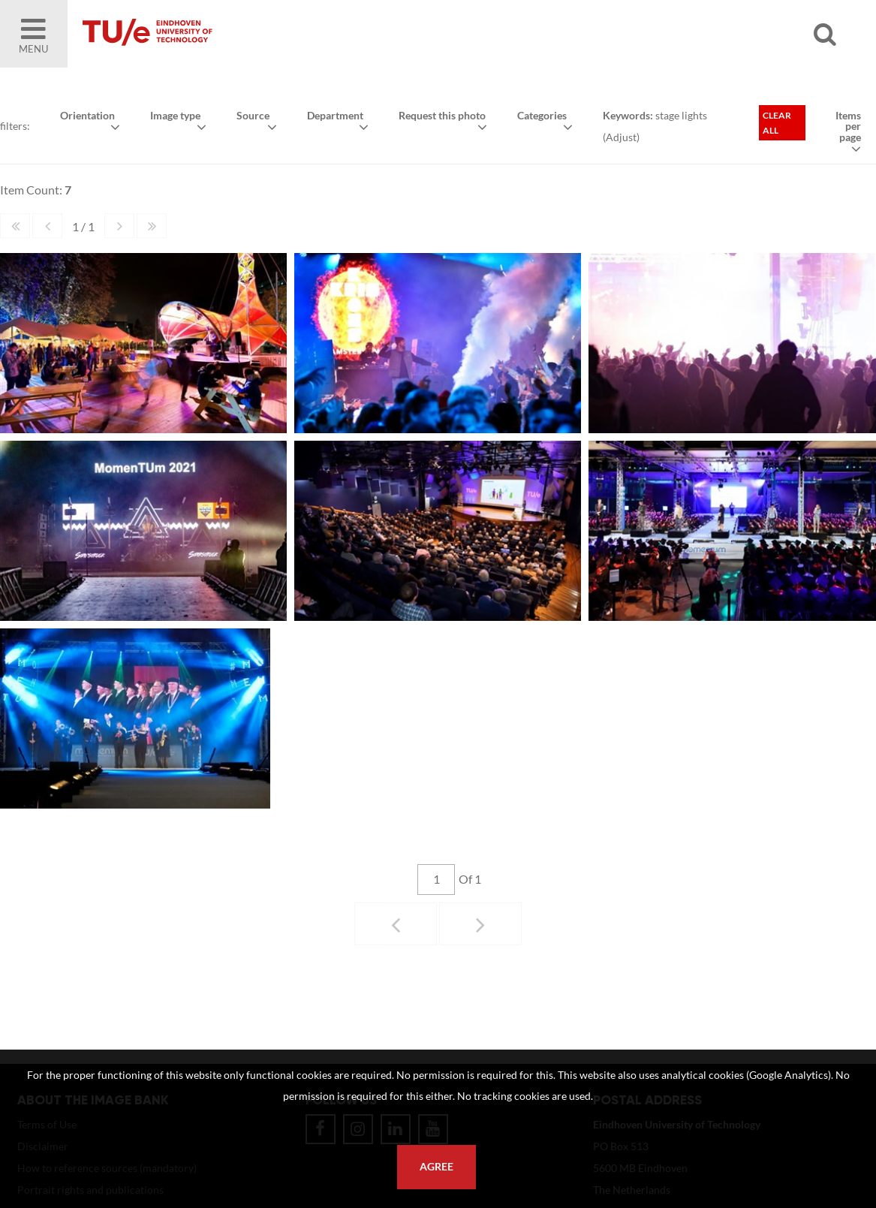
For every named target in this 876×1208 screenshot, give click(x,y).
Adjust (621, 137)
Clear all (777, 122)
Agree (436, 1167)
